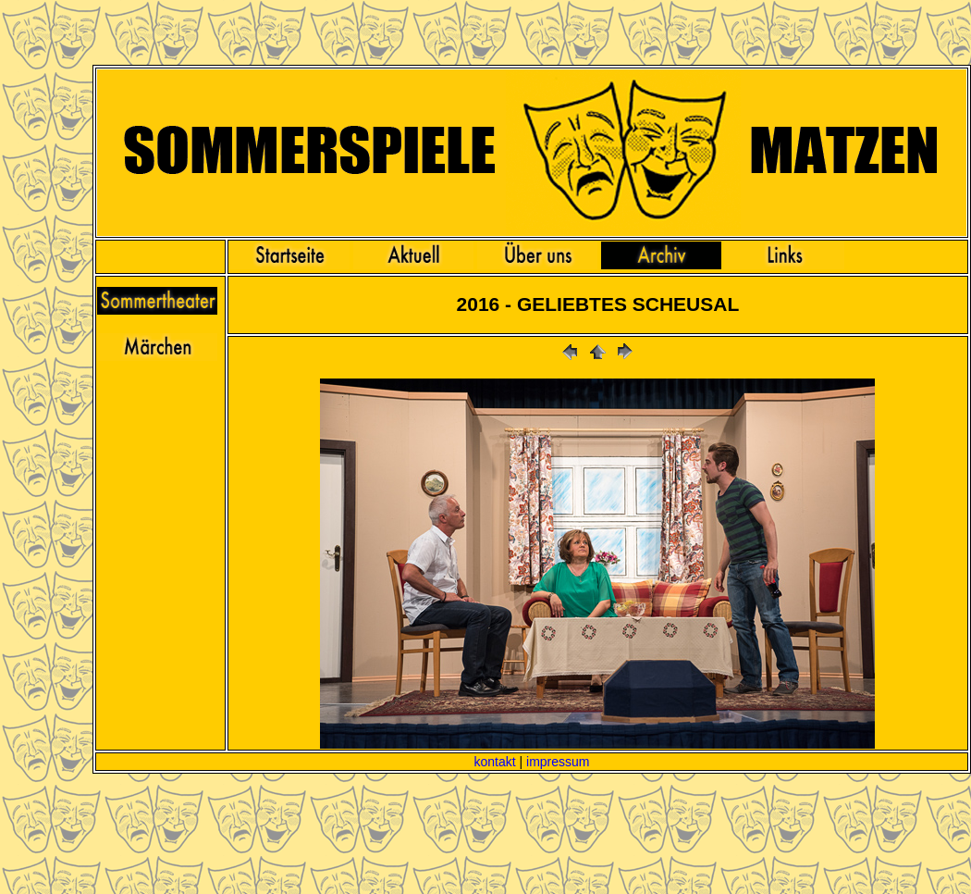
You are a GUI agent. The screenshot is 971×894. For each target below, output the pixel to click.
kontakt (494, 761)
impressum (557, 761)
